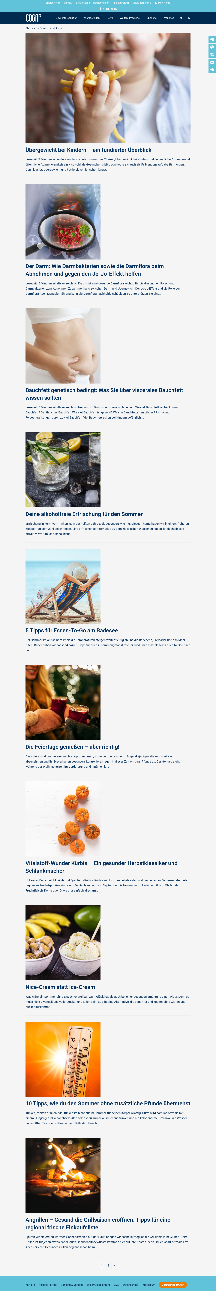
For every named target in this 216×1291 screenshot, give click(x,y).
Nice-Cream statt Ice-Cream (60, 987)
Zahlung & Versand (72, 1284)
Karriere (30, 1284)
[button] (181, 17)
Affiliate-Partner (48, 1284)
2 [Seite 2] (109, 1264)
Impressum (148, 1284)
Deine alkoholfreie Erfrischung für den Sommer (84, 514)
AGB (116, 1284)
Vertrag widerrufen (173, 1284)
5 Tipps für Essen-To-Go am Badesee (72, 630)
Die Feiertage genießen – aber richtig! (72, 747)
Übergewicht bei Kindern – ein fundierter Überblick (89, 150)
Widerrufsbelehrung (99, 1284)
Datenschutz (130, 1284)
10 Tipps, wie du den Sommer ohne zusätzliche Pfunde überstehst (108, 1103)
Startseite (31, 28)
